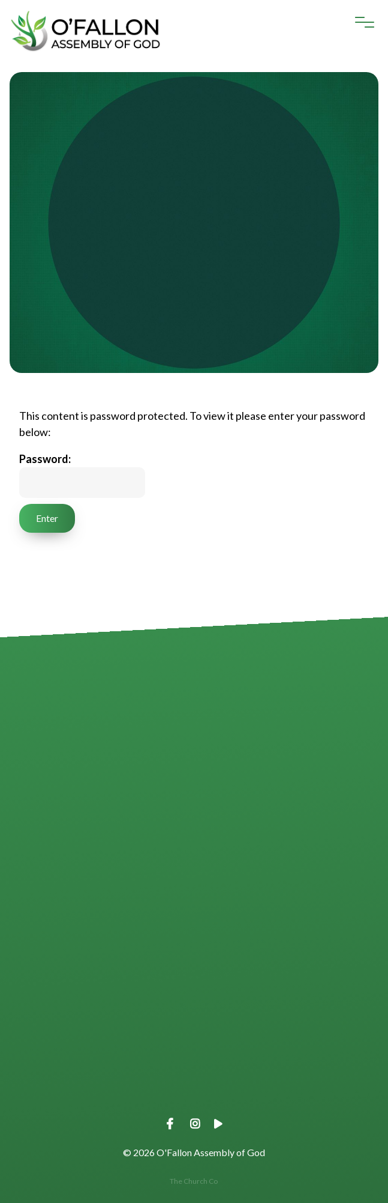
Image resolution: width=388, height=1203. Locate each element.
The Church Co (194, 1181)
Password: (82, 475)
